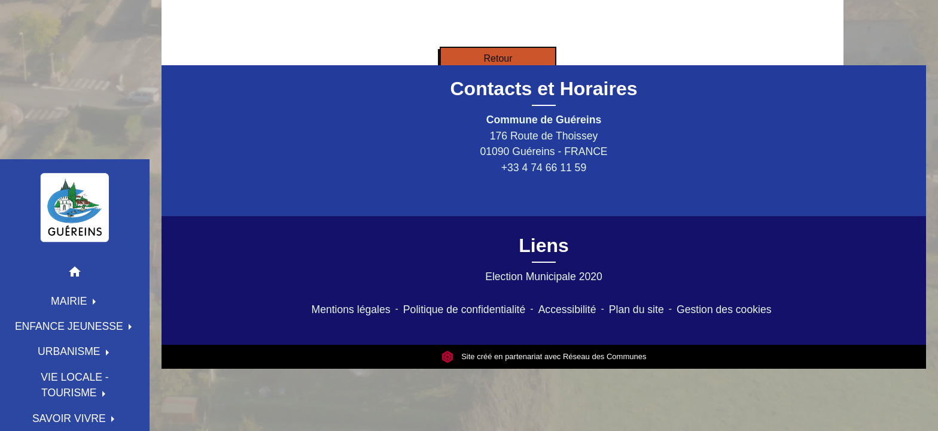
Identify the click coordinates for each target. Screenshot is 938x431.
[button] (75, 274)
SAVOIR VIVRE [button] (70, 418)
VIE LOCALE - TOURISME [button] (74, 385)
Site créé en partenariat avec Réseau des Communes (544, 356)
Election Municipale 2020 (543, 277)
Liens (544, 245)
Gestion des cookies (724, 309)
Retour (497, 58)
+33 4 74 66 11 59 (543, 168)
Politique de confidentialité (464, 309)
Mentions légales (351, 309)
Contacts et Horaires (544, 88)
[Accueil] (74, 207)
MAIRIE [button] (70, 301)
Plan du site (636, 309)
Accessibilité (567, 309)
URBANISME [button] (70, 351)
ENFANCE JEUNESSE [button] (70, 326)
